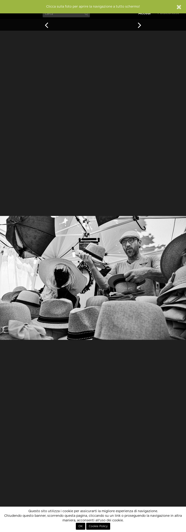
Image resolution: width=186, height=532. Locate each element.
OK (80, 526)
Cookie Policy (98, 526)
